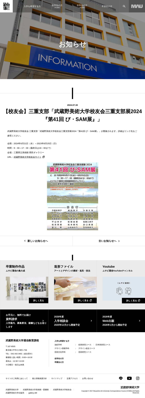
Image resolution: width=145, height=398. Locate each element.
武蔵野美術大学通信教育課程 (22, 340)
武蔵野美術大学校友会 (62, 390)
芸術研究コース (84, 352)
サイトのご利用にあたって (17, 378)
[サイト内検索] (124, 6)
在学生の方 (59, 358)
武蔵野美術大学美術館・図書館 (36, 390)
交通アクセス (72, 378)
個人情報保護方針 (39, 378)
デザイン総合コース (86, 348)
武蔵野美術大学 (12, 390)
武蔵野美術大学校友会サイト (27, 157)
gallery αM (32, 393)
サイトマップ (56, 378)
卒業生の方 (59, 362)
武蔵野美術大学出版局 (15, 393)
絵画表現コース (84, 345)
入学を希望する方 (62, 341)
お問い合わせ (87, 378)
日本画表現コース (103, 345)
